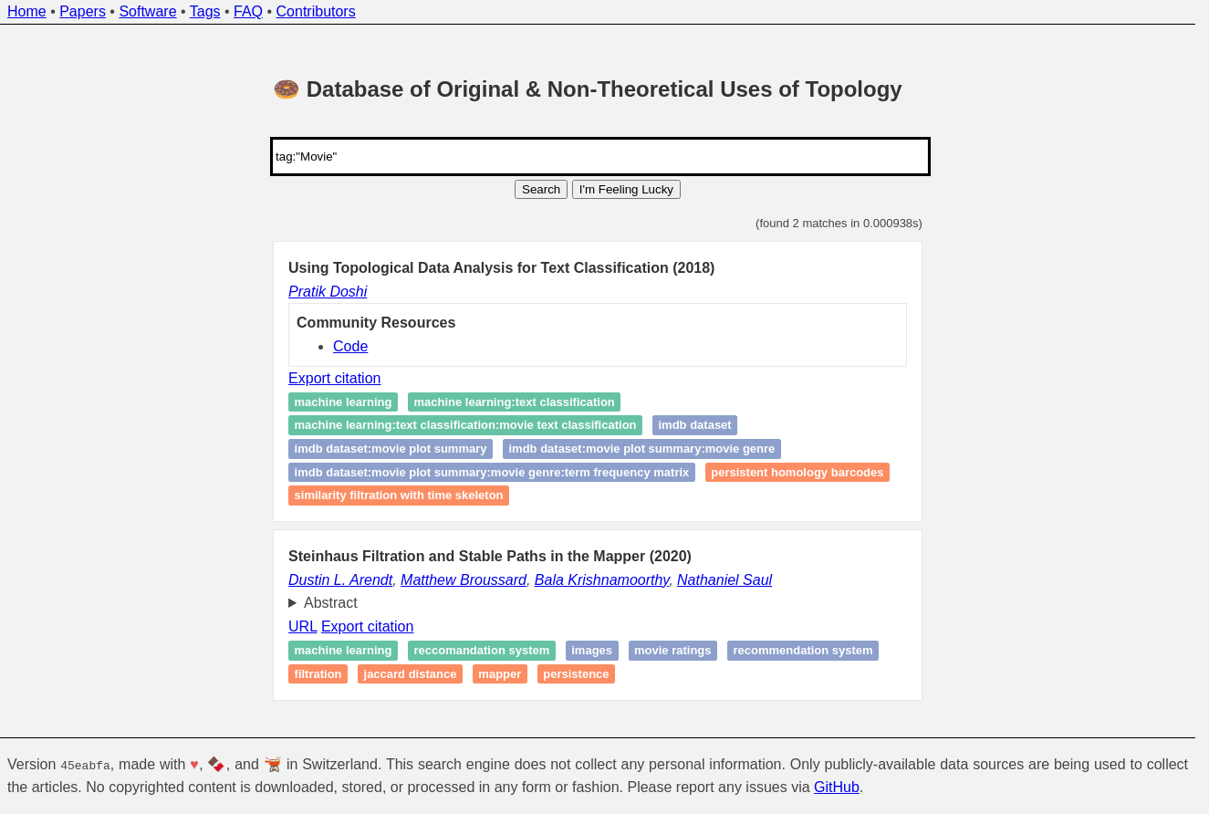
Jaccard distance (410, 674)
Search (541, 189)
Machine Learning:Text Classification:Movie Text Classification (466, 426)
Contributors (316, 11)
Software (147, 11)
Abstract (331, 602)
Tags (205, 11)
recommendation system (802, 650)
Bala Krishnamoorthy (602, 580)
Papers (82, 11)
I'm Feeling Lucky (626, 189)
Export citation (334, 378)
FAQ (248, 11)
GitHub (837, 787)
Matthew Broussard (463, 580)
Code (350, 346)
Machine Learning (343, 402)
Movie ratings (673, 650)
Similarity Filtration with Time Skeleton (399, 496)
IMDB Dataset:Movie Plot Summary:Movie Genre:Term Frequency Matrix (492, 472)
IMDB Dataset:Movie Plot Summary (391, 448)
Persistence (576, 674)
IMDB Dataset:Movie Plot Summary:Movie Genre (641, 448)
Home (27, 11)
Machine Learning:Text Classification (513, 402)
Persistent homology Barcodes (797, 472)
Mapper (499, 674)
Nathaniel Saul (724, 580)
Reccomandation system (481, 650)
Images (591, 650)
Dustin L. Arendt (340, 580)
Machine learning (343, 650)
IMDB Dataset (694, 426)
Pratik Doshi (327, 291)
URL (302, 626)
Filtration (318, 674)
